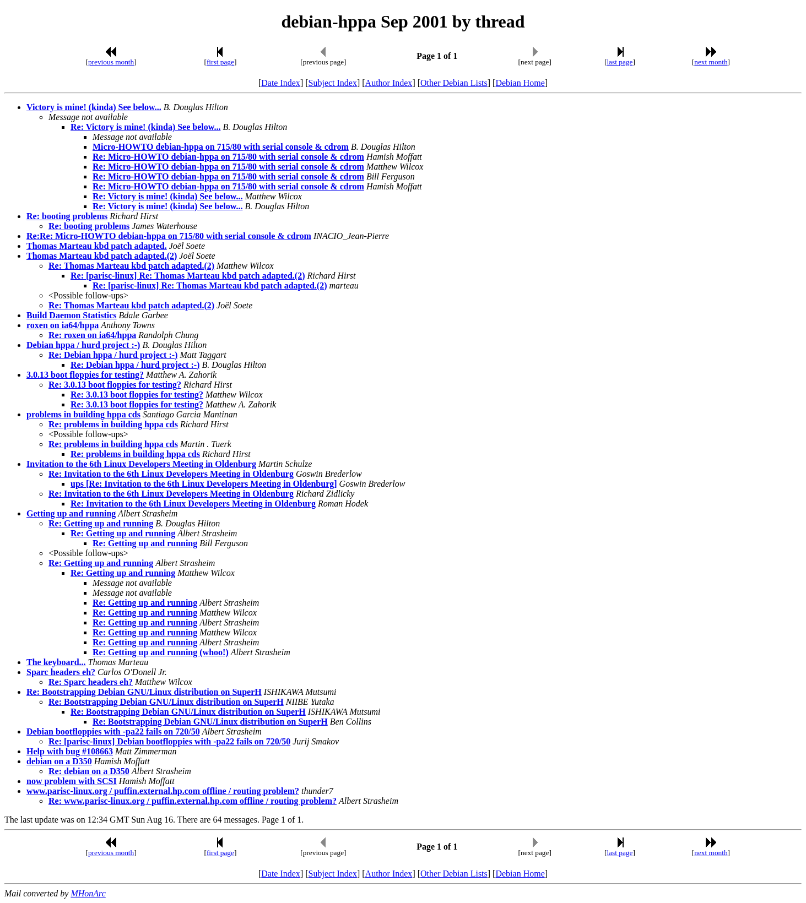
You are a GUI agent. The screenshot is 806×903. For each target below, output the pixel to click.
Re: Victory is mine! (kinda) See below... (145, 127)
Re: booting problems (66, 216)
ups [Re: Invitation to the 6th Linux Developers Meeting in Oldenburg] (204, 483)
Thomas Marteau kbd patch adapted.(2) (101, 255)
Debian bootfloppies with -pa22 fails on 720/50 (113, 731)
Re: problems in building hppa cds (113, 424)
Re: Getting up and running (100, 523)
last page (619, 62)
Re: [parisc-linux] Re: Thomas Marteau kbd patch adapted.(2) (188, 275)
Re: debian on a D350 (88, 771)
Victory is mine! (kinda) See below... (93, 107)
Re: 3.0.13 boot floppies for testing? (114, 384)
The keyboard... (56, 662)
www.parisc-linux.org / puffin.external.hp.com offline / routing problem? (162, 791)
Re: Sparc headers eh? (90, 682)
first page (220, 62)
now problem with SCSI (71, 781)
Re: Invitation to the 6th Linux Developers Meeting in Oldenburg (171, 473)
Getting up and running (71, 513)
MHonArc (88, 893)
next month (710, 62)
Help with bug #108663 (69, 751)
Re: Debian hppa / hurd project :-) (112, 355)
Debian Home (519, 83)
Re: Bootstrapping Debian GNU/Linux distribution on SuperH (144, 692)
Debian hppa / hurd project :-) (83, 345)
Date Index (280, 83)
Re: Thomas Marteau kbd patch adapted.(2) (131, 265)
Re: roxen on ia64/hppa (92, 335)
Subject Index (333, 83)
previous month (111, 62)
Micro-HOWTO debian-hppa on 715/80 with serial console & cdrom (221, 146)
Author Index (389, 83)
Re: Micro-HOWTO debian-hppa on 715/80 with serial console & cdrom (228, 156)
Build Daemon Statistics (71, 315)
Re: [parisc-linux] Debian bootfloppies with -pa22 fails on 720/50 (169, 741)
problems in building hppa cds (83, 414)
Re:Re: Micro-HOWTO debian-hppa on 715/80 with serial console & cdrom (168, 236)
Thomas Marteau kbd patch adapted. (96, 246)
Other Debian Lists (454, 83)
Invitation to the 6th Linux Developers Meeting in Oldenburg (141, 464)
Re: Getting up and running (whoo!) (161, 652)
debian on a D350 (59, 761)
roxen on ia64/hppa (62, 325)
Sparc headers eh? (60, 672)
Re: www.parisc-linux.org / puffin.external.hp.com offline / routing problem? (192, 801)
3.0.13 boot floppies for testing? (85, 374)
